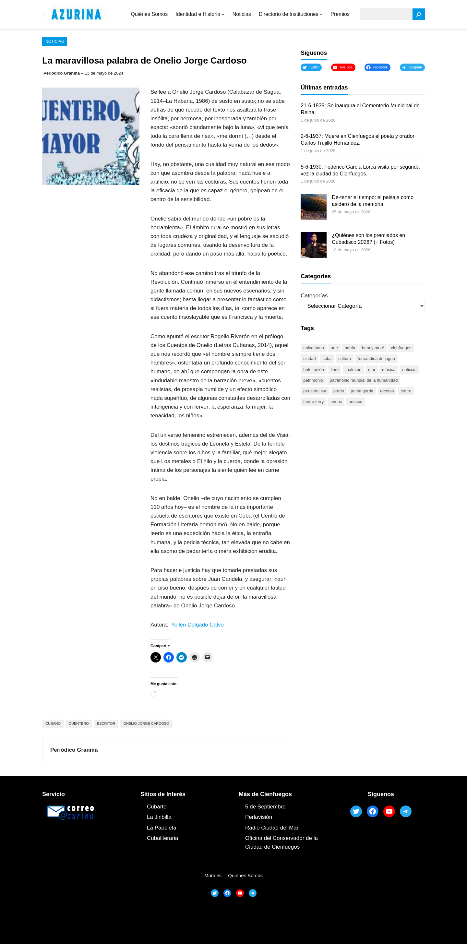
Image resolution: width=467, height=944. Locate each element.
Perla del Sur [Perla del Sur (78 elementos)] (315, 390)
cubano (53, 723)
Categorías (314, 296)
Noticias (54, 41)
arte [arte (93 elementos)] (334, 347)
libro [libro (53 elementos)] (335, 369)
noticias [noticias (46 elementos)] (409, 369)
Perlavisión (258, 817)
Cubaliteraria (162, 838)
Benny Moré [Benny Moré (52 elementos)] (373, 347)
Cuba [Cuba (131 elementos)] (326, 358)
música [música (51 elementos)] (388, 369)
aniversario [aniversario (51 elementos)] (313, 347)
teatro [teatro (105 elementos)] (406, 390)
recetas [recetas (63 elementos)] (387, 390)
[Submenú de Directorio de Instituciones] (321, 14)
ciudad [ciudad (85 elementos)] (309, 358)
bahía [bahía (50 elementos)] (350, 347)
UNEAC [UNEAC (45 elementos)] (336, 401)
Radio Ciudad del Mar (271, 828)
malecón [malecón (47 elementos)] (353, 369)
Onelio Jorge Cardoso (146, 723)
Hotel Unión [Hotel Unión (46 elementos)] (313, 369)
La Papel (158, 828)
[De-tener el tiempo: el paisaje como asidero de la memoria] (314, 208)
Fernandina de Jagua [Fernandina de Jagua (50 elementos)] (376, 358)
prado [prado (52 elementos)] (338, 390)
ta (174, 828)
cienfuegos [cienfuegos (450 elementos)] (401, 347)
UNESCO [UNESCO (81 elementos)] (355, 401)
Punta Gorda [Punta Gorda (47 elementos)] (362, 390)
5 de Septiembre (265, 807)
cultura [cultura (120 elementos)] (344, 358)
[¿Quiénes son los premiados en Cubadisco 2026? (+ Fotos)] (314, 246)
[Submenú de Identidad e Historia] (223, 14)
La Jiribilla (159, 817)
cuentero (79, 723)
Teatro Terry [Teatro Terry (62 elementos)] (313, 401)
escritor (106, 723)
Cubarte (156, 807)
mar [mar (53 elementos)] (371, 369)
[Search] (419, 14)
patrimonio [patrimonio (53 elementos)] (313, 380)
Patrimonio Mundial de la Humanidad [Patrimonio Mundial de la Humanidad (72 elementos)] (364, 380)
